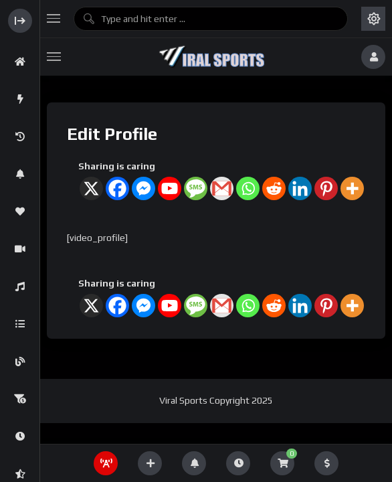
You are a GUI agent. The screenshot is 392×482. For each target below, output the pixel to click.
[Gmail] (221, 188)
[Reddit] (274, 188)
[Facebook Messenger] (143, 188)
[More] (352, 188)
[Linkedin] (300, 188)
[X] (91, 188)
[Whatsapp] (248, 188)
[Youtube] (169, 188)
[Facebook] (117, 188)
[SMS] (195, 188)
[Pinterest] (326, 188)
